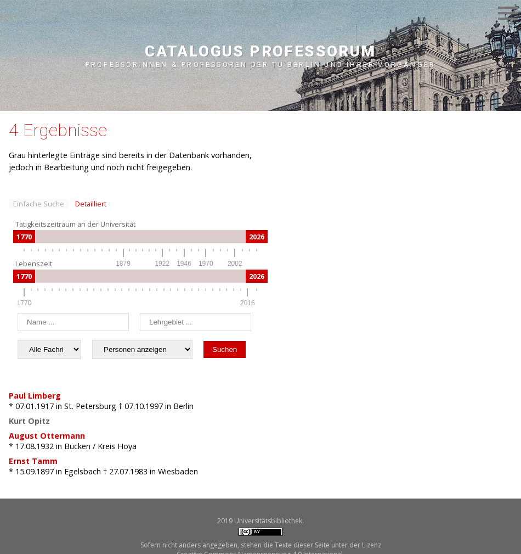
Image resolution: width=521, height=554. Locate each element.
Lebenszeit (33, 263)
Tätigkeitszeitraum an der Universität (75, 224)
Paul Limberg (35, 395)
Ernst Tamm (33, 461)
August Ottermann (47, 435)
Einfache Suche (38, 204)
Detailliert (90, 204)
